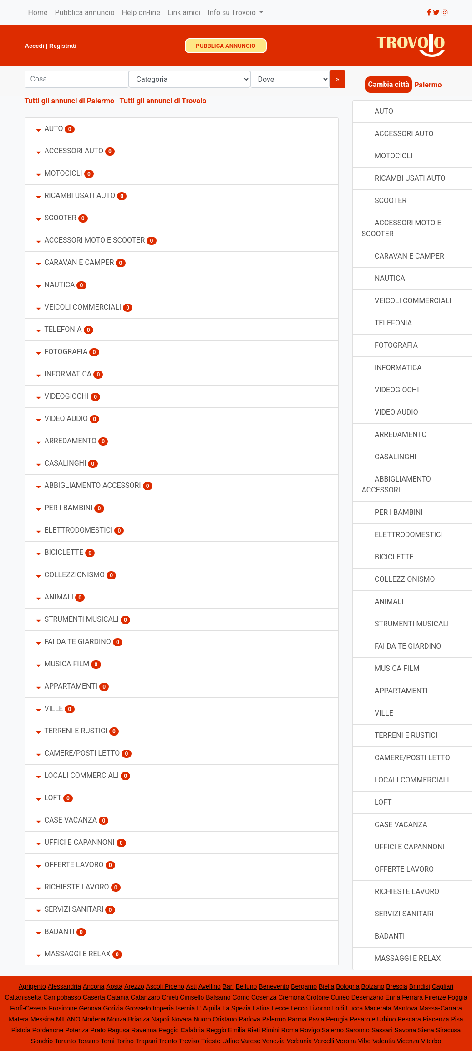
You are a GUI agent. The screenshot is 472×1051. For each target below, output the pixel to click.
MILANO (68, 1019)
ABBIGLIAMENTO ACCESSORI (88, 485)
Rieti (253, 1030)
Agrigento (32, 986)
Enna (393, 997)
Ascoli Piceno (165, 986)
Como (241, 997)
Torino (125, 1041)
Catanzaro (145, 997)
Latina (261, 1008)
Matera (19, 1019)
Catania (118, 997)
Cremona (291, 997)
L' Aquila (209, 1008)
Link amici (183, 12)
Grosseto (138, 1008)
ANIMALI (55, 597)
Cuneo (340, 997)
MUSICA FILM (63, 664)
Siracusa (448, 1030)
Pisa (457, 1019)
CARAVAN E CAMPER (75, 262)
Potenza (76, 1030)
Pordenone (48, 1030)
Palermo (274, 1019)
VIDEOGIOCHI (62, 396)
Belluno (246, 986)
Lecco (298, 1008)
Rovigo (310, 1030)
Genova (90, 1008)
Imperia (163, 1008)
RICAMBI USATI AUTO (75, 195)
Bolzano (373, 986)
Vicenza (408, 1041)
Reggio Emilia (225, 1030)
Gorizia (113, 1008)
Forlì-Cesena (28, 1008)
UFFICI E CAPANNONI (75, 842)
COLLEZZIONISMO (70, 574)
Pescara (409, 1019)
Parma (297, 1019)
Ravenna (144, 1030)
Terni (107, 1041)
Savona (405, 1030)
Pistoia (20, 1030)
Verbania (299, 1041)
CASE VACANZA (66, 820)
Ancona (93, 986)
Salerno (333, 1030)
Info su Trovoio (233, 12)
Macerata (378, 1008)
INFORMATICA (64, 374)
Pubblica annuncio (85, 12)
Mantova (405, 1008)
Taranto (65, 1041)
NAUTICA (55, 284)
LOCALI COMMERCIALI (77, 775)
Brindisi (419, 986)
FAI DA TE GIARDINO (73, 641)
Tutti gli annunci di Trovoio (163, 100)
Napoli (161, 1019)
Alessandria (64, 986)
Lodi (338, 1008)
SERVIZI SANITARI (70, 909)
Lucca (354, 1008)
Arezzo (134, 986)
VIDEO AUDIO (62, 418)
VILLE (50, 708)
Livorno (320, 1008)
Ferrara (412, 997)
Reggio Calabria (181, 1030)
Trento (168, 1041)
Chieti (170, 997)
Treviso (189, 1041)
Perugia (337, 1019)
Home (38, 12)
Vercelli (324, 1041)
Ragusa (118, 1030)
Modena (94, 1019)
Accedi (35, 45)
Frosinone (63, 1008)
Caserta (94, 997)
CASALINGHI (61, 463)
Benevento (274, 986)
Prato (98, 1030)
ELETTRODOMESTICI (74, 530)
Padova (249, 1019)
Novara (181, 1019)
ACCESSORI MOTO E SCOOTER (90, 240)
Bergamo (304, 986)
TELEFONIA (59, 329)
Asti (191, 986)
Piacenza (436, 1019)
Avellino (209, 986)
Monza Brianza (128, 1019)
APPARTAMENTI (67, 686)
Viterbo (431, 1041)
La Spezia (237, 1008)
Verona (346, 1041)
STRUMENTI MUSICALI (77, 619)
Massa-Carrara (440, 1008)
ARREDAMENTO (67, 441)
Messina (42, 1019)
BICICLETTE (60, 552)
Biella (326, 986)
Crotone (317, 997)
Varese (250, 1041)
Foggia (457, 997)
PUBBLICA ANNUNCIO (225, 45)
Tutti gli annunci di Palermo (70, 100)
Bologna (347, 986)
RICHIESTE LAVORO (72, 887)
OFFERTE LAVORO (70, 864)
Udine (230, 1041)
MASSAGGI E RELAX (73, 953)
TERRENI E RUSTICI (71, 730)
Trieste (210, 1041)
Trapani (146, 1041)
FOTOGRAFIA (62, 351)
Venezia (273, 1041)
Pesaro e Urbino (373, 1019)
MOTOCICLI (59, 173)
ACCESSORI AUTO (69, 151)
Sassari (382, 1030)
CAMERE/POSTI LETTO (78, 753)
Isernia (185, 1008)
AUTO (49, 128)
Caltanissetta (23, 997)
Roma (289, 1030)
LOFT (48, 797)
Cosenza (263, 997)
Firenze (435, 997)
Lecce (280, 1008)
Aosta (114, 986)
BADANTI (55, 931)
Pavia (316, 1019)
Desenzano (367, 997)
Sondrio (42, 1041)
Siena (426, 1030)
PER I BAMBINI (64, 507)
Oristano (225, 1019)
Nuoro (202, 1019)
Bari (228, 986)
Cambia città (389, 84)
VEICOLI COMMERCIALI (79, 307)
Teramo (88, 1041)
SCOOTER (56, 217)
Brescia (396, 986)
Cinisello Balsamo (205, 997)
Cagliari (442, 986)
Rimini (270, 1030)
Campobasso (62, 997)
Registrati (62, 45)
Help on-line (141, 12)
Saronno (357, 1030)
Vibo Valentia (376, 1041)
